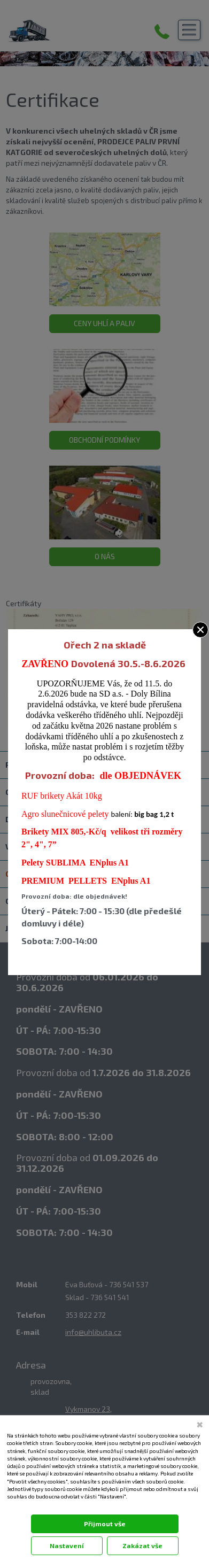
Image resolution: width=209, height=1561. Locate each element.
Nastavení (67, 1545)
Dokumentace (22, 1507)
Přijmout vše (105, 1523)
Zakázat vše (142, 1545)
